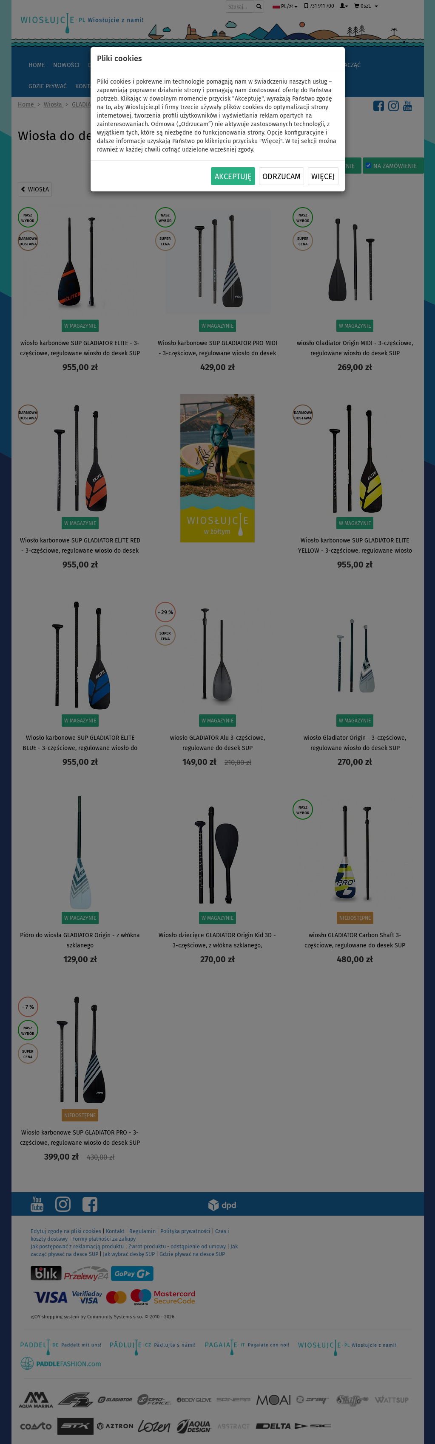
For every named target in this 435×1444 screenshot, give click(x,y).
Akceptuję (233, 176)
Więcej (323, 176)
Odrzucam (281, 176)
